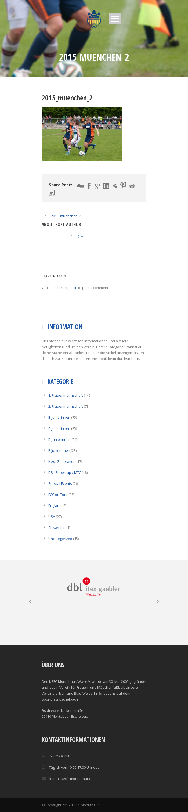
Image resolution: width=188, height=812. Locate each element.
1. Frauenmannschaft (65, 395)
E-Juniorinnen (59, 450)
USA (51, 516)
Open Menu (115, 18)
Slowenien (57, 527)
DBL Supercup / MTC (64, 472)
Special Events (60, 483)
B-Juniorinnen (59, 417)
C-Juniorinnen (59, 428)
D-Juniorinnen (59, 439)
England (55, 505)
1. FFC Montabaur (84, 236)
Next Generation (61, 461)
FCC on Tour (58, 494)
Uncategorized (60, 538)
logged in (70, 287)
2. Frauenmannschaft (65, 406)
